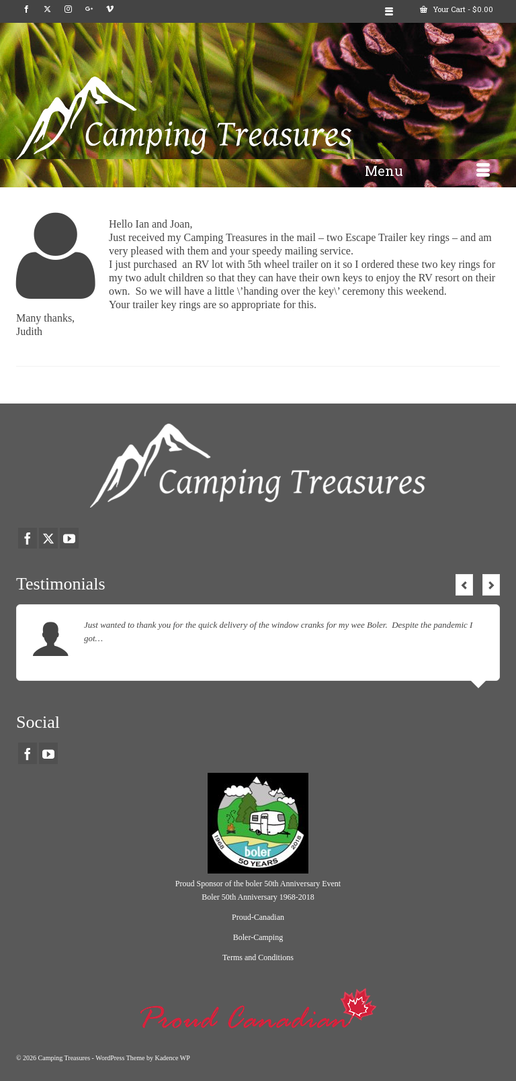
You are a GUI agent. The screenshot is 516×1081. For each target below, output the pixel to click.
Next (491, 585)
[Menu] (427, 170)
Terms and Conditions (258, 957)
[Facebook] (26, 9)
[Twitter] (47, 9)
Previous (464, 585)
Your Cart (456, 9)
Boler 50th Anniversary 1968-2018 (258, 897)
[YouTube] (69, 538)
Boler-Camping (258, 937)
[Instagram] (68, 9)
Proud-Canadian (258, 917)
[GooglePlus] (89, 9)
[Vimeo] (109, 9)
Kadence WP (172, 1058)
